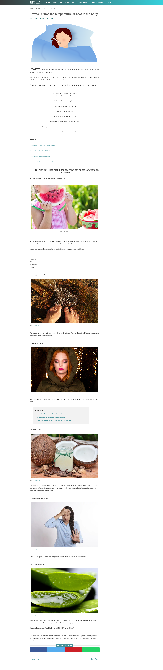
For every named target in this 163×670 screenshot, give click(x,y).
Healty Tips (57, 2)
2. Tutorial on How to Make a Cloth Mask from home (41, 155)
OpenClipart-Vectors (36, 68)
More (110, 2)
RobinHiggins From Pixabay (38, 553)
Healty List (69, 2)
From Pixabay (43, 68)
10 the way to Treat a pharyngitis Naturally (51, 422)
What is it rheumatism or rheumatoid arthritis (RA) (54, 425)
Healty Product (98, 2)
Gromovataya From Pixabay (38, 398)
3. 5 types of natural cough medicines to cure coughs (40, 161)
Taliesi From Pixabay (37, 330)
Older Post (94, 664)
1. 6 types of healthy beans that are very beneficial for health (42, 150)
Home (48, 2)
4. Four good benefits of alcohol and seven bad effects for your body (44, 166)
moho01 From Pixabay (37, 485)
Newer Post (35, 664)
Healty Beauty (83, 2)
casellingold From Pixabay (38, 619)
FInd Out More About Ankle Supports (49, 419)
